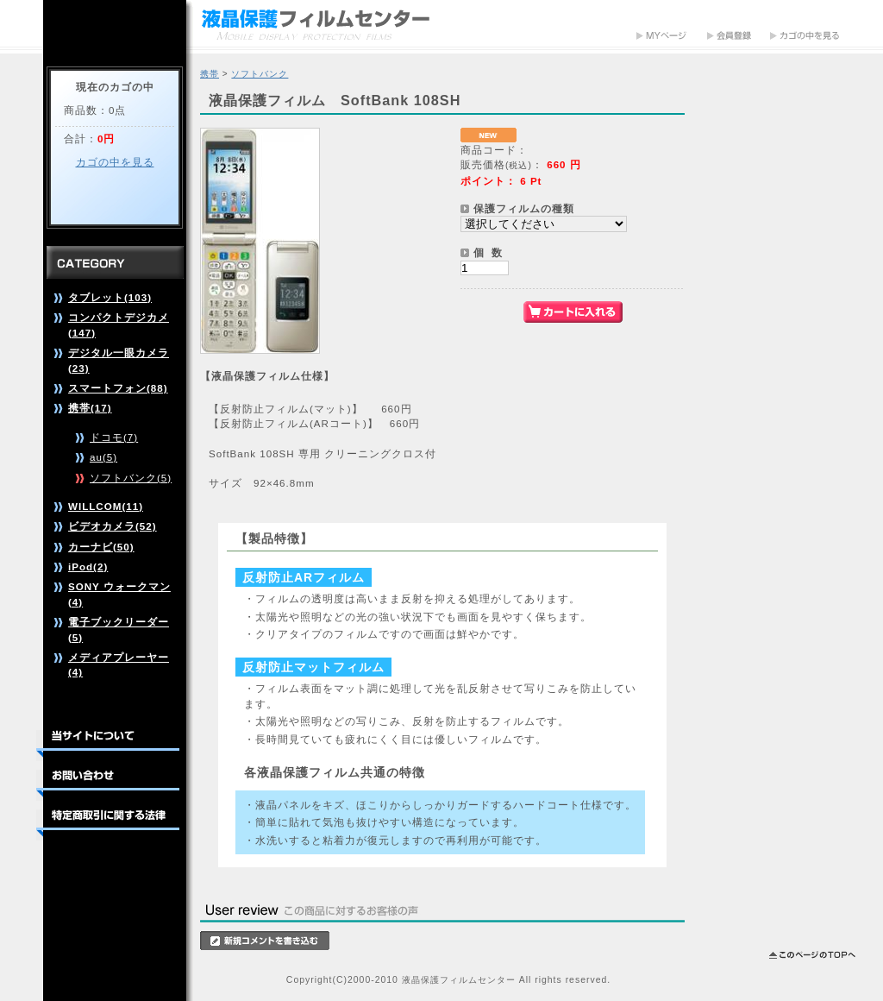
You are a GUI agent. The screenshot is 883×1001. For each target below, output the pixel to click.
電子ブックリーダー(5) (118, 629)
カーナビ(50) (101, 546)
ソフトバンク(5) (131, 477)
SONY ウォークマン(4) (119, 594)
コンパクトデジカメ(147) (118, 324)
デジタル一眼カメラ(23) (118, 360)
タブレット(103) (110, 297)
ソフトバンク (259, 74)
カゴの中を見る (115, 161)
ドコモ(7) (114, 437)
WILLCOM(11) (105, 506)
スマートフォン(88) (118, 387)
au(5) (103, 457)
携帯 (209, 74)
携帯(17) (90, 407)
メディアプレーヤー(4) (118, 664)
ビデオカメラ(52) (112, 526)
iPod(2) (88, 566)
